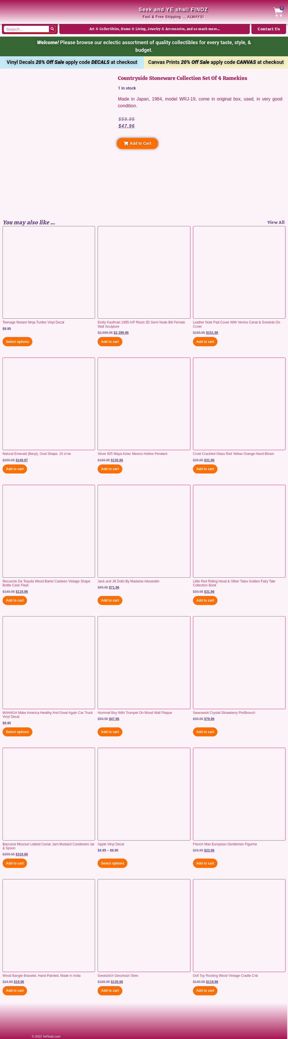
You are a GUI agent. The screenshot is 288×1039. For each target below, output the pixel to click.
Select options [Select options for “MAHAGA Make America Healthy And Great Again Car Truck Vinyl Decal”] (17, 732)
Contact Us (269, 29)
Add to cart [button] (110, 342)
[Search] (52, 29)
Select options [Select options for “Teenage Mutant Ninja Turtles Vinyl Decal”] (17, 342)
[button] (137, 143)
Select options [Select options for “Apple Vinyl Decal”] (112, 863)
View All (276, 222)
